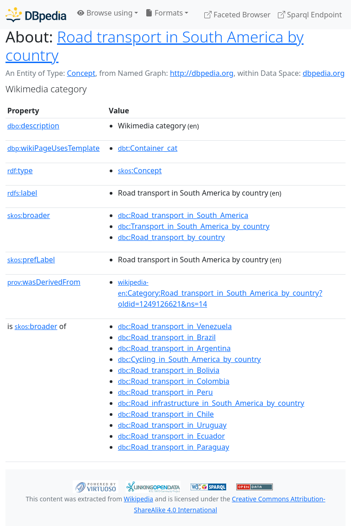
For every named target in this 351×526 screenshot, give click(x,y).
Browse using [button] (105, 13)
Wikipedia (138, 498)
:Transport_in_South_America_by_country (194, 226)
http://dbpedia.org (202, 73)
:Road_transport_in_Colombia (173, 381)
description (33, 126)
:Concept (140, 170)
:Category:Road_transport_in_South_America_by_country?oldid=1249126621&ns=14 (220, 293)
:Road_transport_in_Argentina (174, 348)
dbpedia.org (324, 73)
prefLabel (31, 260)
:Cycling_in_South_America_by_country (189, 359)
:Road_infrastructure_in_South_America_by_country (211, 403)
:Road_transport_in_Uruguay (172, 425)
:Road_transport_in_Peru (165, 392)
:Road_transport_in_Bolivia (168, 370)
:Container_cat (147, 148)
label (22, 193)
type (20, 170)
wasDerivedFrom (43, 282)
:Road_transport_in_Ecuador (171, 436)
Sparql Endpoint (310, 15)
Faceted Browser (237, 15)
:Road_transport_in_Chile (166, 414)
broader (28, 215)
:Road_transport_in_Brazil (167, 337)
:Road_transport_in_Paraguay (173, 447)
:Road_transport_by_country (171, 237)
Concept (81, 73)
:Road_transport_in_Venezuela (175, 326)
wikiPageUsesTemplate (53, 148)
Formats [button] (164, 13)
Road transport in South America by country (154, 45)
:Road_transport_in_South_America (183, 215)
